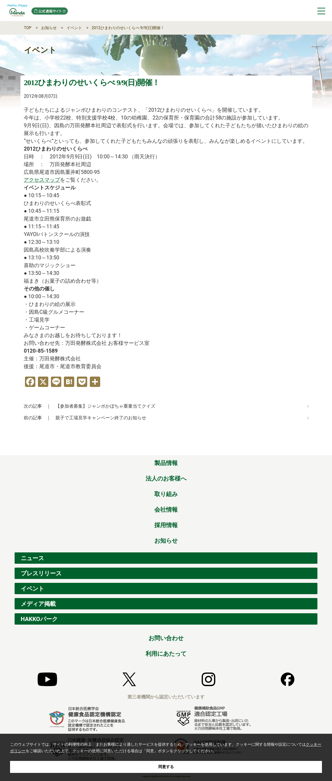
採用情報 (166, 525)
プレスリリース (41, 573)
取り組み (166, 494)
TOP (27, 28)
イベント (74, 28)
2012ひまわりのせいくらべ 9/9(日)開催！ (128, 28)
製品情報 (166, 462)
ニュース (32, 558)
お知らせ (49, 28)
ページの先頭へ (312, 448)
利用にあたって (166, 653)
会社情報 (166, 509)
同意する (166, 766)
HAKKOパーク (39, 619)
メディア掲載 (38, 603)
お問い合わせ (166, 638)
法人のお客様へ (166, 478)
